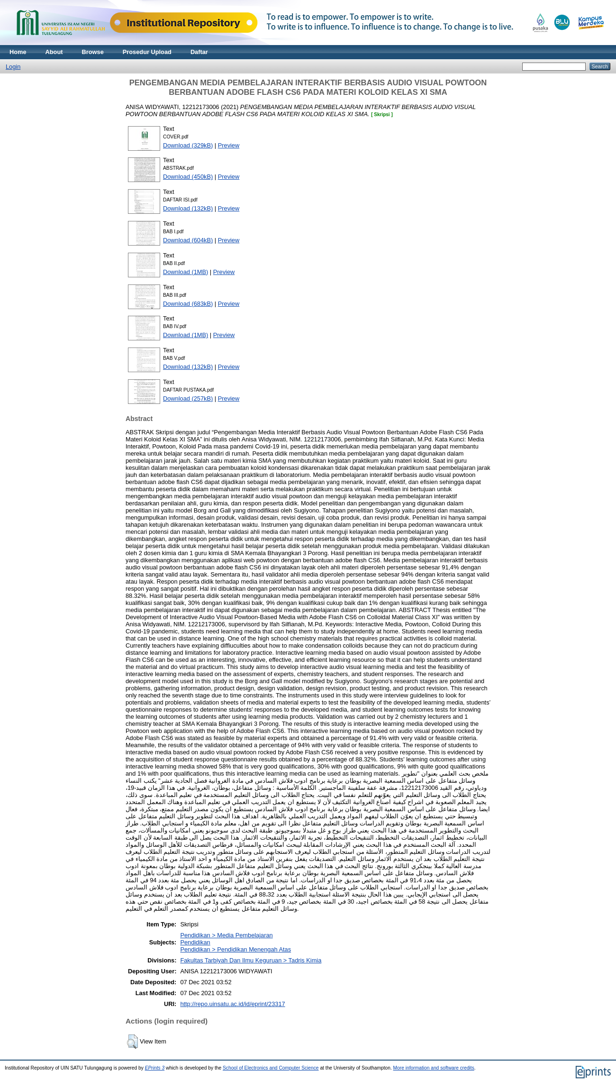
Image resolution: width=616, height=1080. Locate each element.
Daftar (199, 51)
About (54, 51)
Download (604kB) (188, 240)
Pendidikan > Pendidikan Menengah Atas (235, 949)
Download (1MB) (185, 271)
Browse (93, 51)
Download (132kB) (188, 208)
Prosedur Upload (147, 51)
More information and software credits (433, 1068)
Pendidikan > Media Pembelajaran (226, 935)
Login (13, 66)
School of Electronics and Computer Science (271, 1068)
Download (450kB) (188, 176)
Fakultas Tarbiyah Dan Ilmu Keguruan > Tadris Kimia (250, 960)
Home (18, 51)
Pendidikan (195, 942)
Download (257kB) (188, 398)
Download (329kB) (188, 145)
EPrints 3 (155, 1068)
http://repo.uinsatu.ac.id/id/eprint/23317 (232, 1003)
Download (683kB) (188, 303)
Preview (229, 145)
